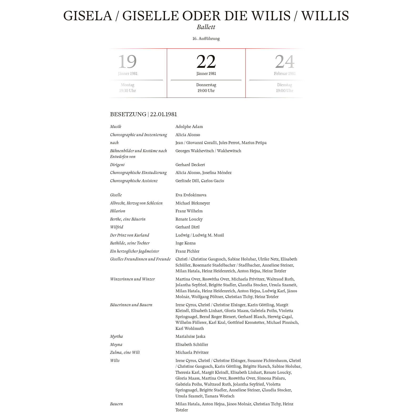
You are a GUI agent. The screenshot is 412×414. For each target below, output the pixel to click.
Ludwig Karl (273, 291)
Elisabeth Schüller (192, 344)
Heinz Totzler (274, 271)
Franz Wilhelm (189, 211)
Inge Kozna (186, 243)
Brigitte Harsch (256, 366)
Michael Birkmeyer (193, 203)
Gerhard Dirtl (188, 227)
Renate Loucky (189, 219)
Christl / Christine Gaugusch (201, 259)
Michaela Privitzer (247, 279)
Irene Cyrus (186, 305)
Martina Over (188, 279)
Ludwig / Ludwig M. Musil (200, 235)
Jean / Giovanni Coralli (196, 142)
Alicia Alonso (188, 134)
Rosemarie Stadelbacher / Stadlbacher (226, 265)
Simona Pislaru (271, 378)
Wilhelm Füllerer (191, 322)
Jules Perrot (229, 142)
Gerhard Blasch (251, 316)
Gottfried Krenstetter (246, 322)
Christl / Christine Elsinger (221, 305)
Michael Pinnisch (282, 322)
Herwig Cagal (279, 316)
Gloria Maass (236, 310)
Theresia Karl (187, 372)
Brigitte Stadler (222, 285)
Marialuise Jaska (190, 336)
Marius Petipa (254, 142)
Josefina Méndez (216, 172)
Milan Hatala (188, 271)
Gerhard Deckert (190, 164)
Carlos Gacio (212, 180)
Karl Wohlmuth (190, 328)
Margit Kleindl (215, 372)
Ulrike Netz (268, 259)
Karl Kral (217, 322)
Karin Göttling (261, 305)
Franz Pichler (187, 251)
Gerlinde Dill (187, 180)
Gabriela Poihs (263, 310)
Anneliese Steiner (277, 265)
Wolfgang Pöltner (207, 296)
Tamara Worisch (219, 396)
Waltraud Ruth (279, 279)
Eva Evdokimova (191, 195)
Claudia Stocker (252, 285)
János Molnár (239, 404)
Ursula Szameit (282, 285)
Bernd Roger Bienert (217, 316)
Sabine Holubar (242, 259)
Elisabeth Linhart (206, 310)
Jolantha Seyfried (191, 285)
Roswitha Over (215, 279)
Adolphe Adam (189, 126)
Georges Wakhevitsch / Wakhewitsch (208, 151)
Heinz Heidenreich (218, 271)
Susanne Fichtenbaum (267, 360)
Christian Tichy (239, 296)
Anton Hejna (248, 271)
